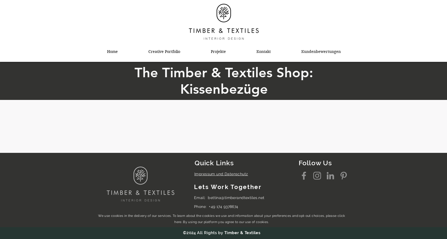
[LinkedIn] (330, 175)
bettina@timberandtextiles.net (236, 198)
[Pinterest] (343, 175)
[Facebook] (304, 175)
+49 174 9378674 (223, 206)
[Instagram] (317, 175)
